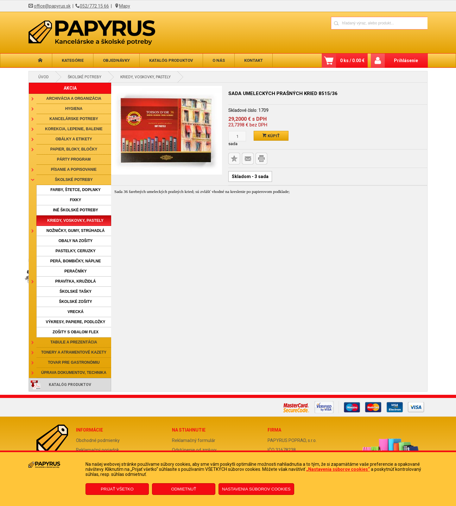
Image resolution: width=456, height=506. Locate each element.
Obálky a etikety (73, 139)
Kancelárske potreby (73, 119)
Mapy (124, 6)
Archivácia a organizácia (73, 98)
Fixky (75, 200)
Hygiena (74, 108)
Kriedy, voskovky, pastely (145, 77)
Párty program (74, 159)
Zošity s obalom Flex (75, 332)
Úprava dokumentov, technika (73, 372)
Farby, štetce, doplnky (75, 190)
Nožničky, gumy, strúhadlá (75, 230)
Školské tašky (76, 291)
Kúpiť (271, 135)
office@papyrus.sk (52, 6)
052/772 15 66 (94, 6)
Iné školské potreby (75, 210)
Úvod (43, 77)
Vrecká (75, 312)
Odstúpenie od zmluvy (194, 449)
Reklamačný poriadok (97, 449)
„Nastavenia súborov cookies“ (338, 469)
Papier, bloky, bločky (73, 149)
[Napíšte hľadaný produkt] (357, 23)
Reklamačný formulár (193, 440)
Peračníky (75, 271)
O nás (218, 60)
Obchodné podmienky (98, 440)
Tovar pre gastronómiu (74, 362)
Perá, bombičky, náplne (75, 261)
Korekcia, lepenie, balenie (73, 129)
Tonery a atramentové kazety (73, 352)
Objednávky (116, 60)
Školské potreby (84, 77)
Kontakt (253, 60)
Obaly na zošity (76, 241)
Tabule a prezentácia (73, 342)
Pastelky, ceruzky (75, 251)
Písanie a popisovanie (74, 169)
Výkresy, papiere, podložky (75, 322)
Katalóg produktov (171, 60)
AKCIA (70, 88)
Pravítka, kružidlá (75, 281)
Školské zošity (75, 301)
